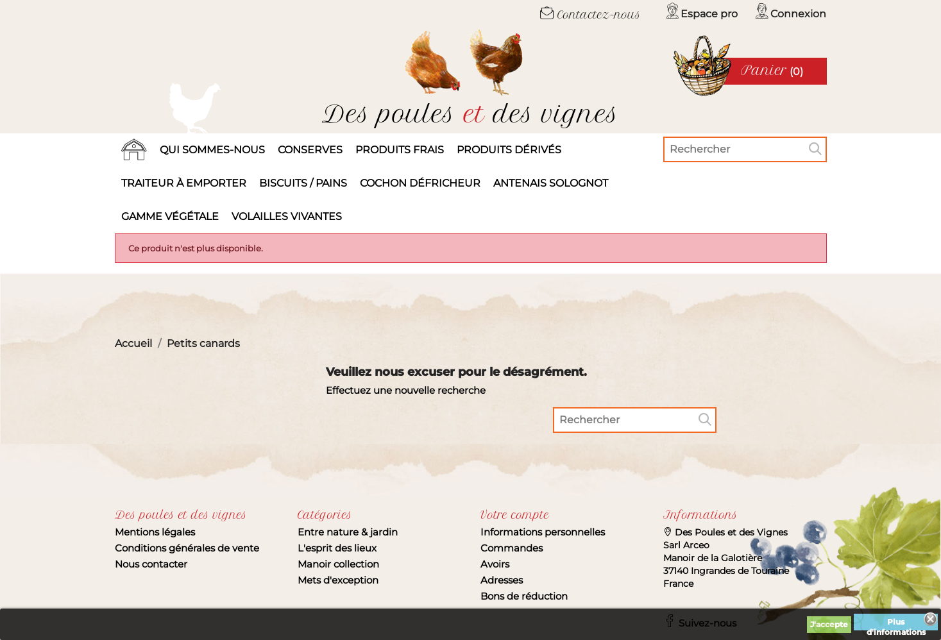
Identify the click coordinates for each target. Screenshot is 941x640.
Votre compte (514, 515)
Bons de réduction (524, 596)
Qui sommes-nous (212, 150)
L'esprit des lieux (337, 548)
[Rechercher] (745, 149)
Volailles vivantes (287, 216)
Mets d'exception (338, 580)
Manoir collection (338, 564)
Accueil (134, 150)
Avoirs (494, 564)
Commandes (511, 548)
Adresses (501, 580)
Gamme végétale (170, 216)
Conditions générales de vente (187, 548)
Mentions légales (155, 532)
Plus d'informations (896, 623)
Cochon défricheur (420, 183)
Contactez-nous (590, 14)
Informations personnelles (542, 532)
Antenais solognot (550, 183)
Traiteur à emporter (183, 183)
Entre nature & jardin (348, 532)
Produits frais (399, 150)
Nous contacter (151, 564)
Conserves (310, 150)
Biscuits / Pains (303, 183)
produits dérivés (509, 150)
